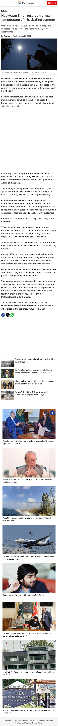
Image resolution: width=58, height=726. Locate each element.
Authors (28, 723)
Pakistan (4, 11)
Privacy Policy (37, 723)
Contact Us (19, 723)
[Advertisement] (29, 139)
